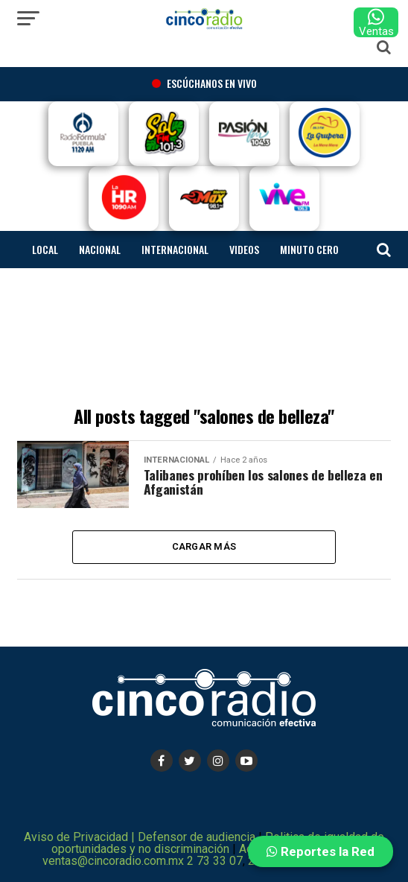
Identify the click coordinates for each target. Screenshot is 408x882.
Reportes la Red (320, 851)
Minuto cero (309, 249)
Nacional (100, 249)
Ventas (376, 22)
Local (45, 249)
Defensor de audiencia (198, 837)
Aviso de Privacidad (76, 837)
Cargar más (204, 546)
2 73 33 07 (215, 861)
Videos (244, 249)
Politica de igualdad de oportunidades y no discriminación (217, 843)
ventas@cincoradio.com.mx (113, 861)
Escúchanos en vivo (204, 83)
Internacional (174, 249)
